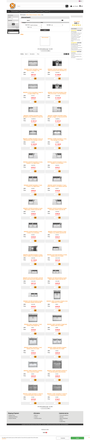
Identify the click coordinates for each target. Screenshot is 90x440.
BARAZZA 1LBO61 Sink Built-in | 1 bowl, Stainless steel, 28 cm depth (33, 348)
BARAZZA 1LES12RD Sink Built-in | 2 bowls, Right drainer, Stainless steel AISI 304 (57, 278)
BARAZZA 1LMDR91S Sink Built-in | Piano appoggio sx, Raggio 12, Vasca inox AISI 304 (57, 116)
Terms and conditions (64, 415)
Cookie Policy (4, 438)
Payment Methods (12, 418)
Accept (77, 438)
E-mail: (9, 17)
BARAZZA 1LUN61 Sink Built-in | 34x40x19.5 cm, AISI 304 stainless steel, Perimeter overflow (57, 372)
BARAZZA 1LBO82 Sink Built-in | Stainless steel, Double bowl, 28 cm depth (57, 348)
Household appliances (15, 11)
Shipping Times (12, 415)
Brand (28, 27)
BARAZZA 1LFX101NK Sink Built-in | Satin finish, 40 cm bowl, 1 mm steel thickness (57, 93)
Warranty (61, 416)
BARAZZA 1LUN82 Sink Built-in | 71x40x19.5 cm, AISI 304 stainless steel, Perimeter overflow (33, 395)
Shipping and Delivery (13, 416)
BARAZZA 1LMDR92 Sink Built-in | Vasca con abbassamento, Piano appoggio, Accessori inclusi (33, 140)
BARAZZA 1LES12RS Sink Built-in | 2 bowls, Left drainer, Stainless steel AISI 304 (32, 301)
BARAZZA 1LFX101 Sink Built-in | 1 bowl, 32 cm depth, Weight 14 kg (33, 93)
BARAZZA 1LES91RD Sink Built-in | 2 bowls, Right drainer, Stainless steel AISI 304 (33, 209)
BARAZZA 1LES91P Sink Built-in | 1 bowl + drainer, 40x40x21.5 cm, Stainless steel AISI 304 (57, 186)
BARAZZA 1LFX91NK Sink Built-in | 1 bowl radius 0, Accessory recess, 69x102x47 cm (57, 70)
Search (28, 20)
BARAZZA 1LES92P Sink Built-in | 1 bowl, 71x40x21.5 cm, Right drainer (33, 185)
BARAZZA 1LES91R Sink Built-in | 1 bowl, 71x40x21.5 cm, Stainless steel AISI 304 (57, 232)
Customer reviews (37, 418)
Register (17, 27)
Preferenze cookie (45, 429)
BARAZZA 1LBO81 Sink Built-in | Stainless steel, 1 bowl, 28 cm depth (33, 371)
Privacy (61, 419)
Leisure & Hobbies (40, 11)
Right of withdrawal (64, 418)
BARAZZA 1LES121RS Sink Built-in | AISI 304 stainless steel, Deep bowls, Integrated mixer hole (33, 279)
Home (9, 11)
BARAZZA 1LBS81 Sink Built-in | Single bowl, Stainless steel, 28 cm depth (57, 325)
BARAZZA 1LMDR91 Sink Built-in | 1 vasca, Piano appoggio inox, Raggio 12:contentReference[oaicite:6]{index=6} (57, 140)
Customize (63, 438)
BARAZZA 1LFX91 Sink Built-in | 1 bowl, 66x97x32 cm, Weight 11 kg (33, 70)
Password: (10, 20)
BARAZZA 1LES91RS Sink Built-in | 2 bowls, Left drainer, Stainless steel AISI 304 (57, 209)
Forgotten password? (15, 26)
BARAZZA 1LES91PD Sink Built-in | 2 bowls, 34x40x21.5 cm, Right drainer (33, 162)
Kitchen (38, 22)
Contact (36, 416)
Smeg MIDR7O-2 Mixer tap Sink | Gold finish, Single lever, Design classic (76, 34)
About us (36, 415)
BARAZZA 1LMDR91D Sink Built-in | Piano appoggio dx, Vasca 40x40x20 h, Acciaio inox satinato (33, 117)
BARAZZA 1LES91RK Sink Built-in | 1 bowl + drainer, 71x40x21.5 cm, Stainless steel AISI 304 (33, 256)
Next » (49, 50)
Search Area (27, 24)
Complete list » (79, 59)
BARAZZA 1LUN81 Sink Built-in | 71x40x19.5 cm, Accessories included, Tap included (57, 394)
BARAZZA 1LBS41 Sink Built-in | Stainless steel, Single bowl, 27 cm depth (57, 301)
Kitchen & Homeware (24, 11)
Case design (49, 24)
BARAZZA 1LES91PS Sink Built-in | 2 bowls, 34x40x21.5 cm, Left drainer (57, 162)
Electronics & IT (32, 11)
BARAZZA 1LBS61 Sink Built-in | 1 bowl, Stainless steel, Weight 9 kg (33, 325)
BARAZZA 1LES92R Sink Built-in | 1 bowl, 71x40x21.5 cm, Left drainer (33, 232)
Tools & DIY (47, 11)
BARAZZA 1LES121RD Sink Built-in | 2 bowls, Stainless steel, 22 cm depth (57, 255)
